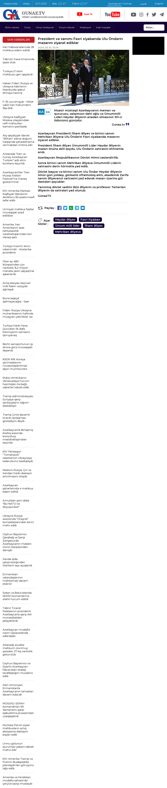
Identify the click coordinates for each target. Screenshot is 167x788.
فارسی (143, 3)
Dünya (27, 27)
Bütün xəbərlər (12, 27)
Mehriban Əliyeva (68, 231)
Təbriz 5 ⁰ (79, 3)
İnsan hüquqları (103, 27)
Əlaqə (26, 3)
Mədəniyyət (85, 27)
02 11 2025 (41, 3)
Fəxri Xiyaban (90, 219)
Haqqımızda (10, 3)
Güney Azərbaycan (45, 27)
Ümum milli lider (67, 225)
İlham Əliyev (94, 225)
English (159, 3)
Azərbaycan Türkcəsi (120, 3)
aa (48, 112)
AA (41, 112)
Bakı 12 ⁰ (59, 3)
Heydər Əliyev (65, 219)
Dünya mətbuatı (67, 27)
